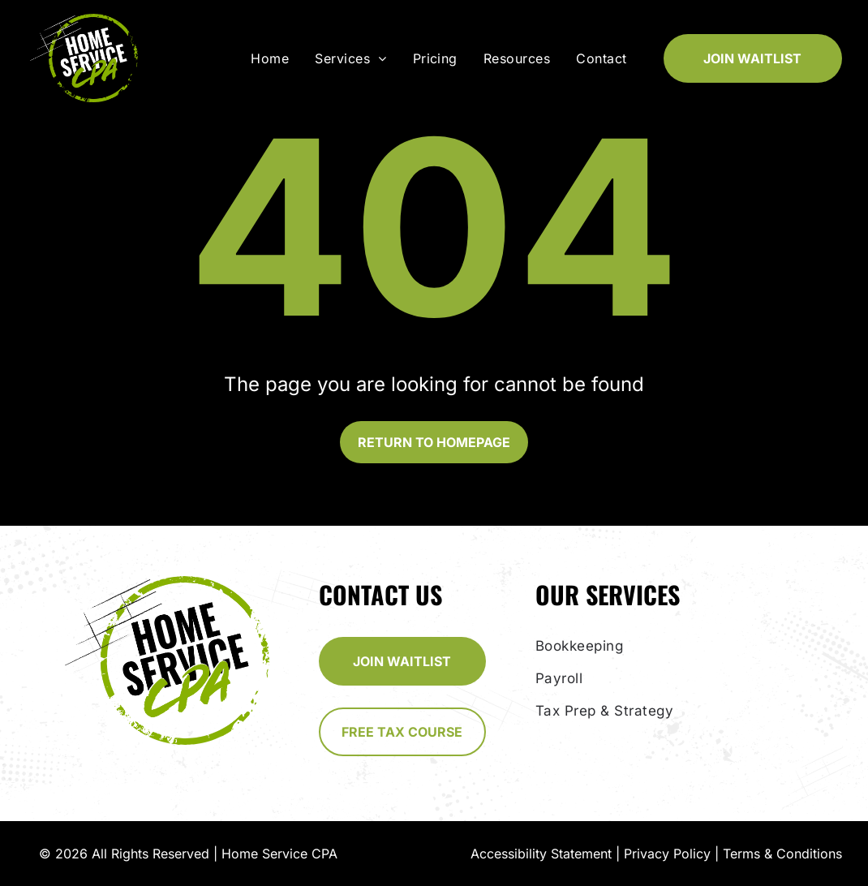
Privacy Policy (667, 853)
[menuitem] (273, 58)
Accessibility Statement (541, 853)
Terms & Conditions (782, 853)
